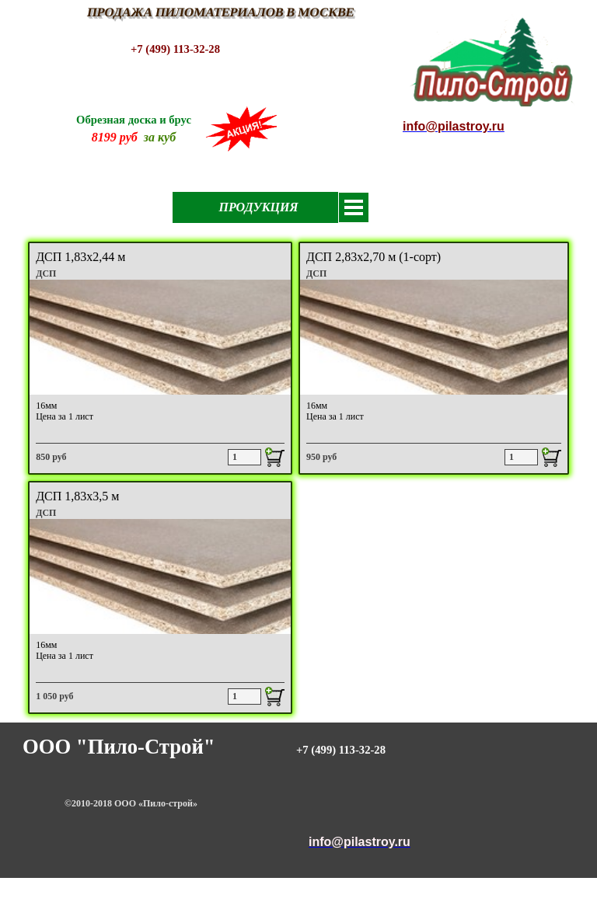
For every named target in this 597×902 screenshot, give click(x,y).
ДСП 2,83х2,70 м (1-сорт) (373, 256)
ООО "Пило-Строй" (119, 746)
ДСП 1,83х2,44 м (80, 256)
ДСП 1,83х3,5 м (77, 496)
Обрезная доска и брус (133, 119)
